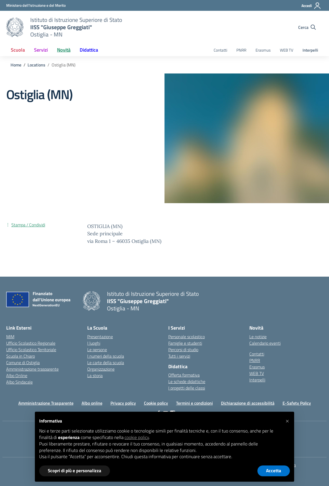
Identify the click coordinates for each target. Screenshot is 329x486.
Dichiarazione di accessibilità (247, 403)
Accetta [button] (273, 470)
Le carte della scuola (105, 362)
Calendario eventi (265, 343)
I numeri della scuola (105, 356)
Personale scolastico (186, 336)
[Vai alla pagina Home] (16, 65)
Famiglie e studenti (185, 343)
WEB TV (286, 50)
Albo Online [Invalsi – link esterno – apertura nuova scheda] (16, 375)
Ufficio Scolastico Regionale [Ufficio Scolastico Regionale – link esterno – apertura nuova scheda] (30, 343)
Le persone (97, 349)
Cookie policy (156, 403)
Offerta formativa (184, 375)
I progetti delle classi (186, 388)
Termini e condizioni (194, 403)
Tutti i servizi (179, 356)
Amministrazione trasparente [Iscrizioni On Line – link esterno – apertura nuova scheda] (32, 369)
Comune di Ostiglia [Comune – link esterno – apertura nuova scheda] (23, 362)
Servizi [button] (41, 49)
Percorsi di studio (183, 349)
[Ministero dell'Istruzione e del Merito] (36, 5)
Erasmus (263, 50)
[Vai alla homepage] (15, 27)
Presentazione (100, 336)
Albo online (92, 403)
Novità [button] (63, 49)
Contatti (220, 50)
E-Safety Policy (297, 403)
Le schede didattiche (186, 381)
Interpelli (310, 50)
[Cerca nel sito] (307, 27)
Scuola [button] (18, 49)
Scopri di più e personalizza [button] (74, 470)
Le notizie (258, 336)
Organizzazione (101, 369)
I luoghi (93, 343)
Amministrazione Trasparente (45, 403)
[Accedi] (311, 5)
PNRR (241, 50)
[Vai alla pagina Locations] (36, 65)
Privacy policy (123, 403)
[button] (287, 420)
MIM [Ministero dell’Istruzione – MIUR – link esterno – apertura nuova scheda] (10, 336)
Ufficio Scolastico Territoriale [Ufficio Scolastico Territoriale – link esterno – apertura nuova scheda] (31, 349)
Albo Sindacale (19, 382)
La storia (95, 375)
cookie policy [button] (137, 437)
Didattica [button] (89, 49)
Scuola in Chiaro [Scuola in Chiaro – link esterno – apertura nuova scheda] (20, 356)
